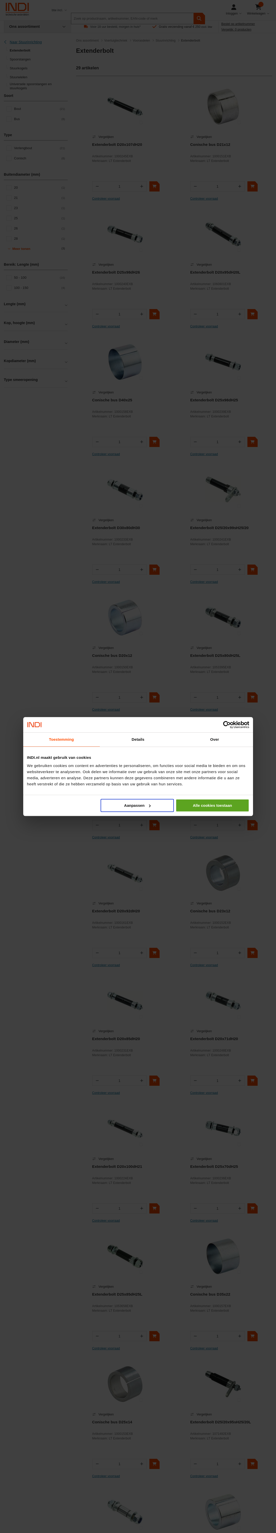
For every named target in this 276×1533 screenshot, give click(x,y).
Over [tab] (214, 739)
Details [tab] (138, 739)
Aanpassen (137, 805)
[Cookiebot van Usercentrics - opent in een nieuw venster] (227, 725)
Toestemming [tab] (61, 739)
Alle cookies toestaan (212, 805)
